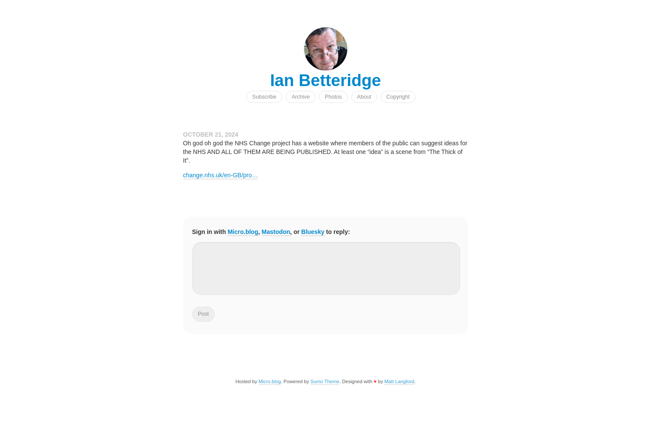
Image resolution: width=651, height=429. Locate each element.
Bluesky (312, 231)
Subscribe (264, 97)
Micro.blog (243, 231)
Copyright (398, 97)
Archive (301, 97)
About (364, 97)
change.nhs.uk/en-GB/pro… (220, 175)
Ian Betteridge (325, 80)
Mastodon (276, 231)
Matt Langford (399, 381)
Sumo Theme (325, 381)
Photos (333, 97)
